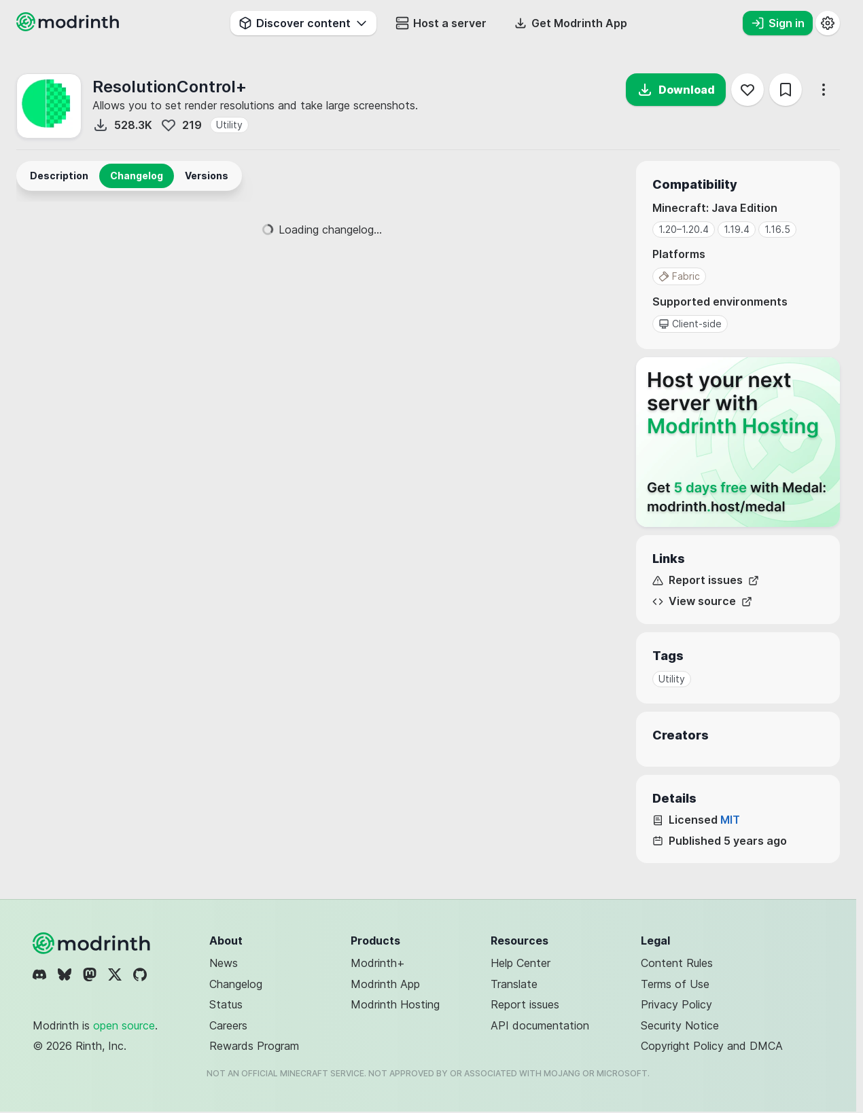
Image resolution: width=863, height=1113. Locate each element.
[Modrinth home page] (69, 27)
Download (676, 89)
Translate (514, 984)
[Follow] (747, 89)
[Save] (785, 89)
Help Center (520, 963)
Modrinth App (385, 984)
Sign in (778, 23)
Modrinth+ (378, 963)
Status (226, 1004)
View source (702, 601)
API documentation (540, 1025)
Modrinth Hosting (395, 1004)
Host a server (441, 23)
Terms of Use (675, 984)
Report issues (705, 580)
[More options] (823, 89)
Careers (228, 1025)
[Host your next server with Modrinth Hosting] (738, 442)
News (223, 963)
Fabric (679, 276)
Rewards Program (254, 1046)
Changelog (235, 984)
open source (124, 1025)
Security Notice (680, 1025)
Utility (229, 124)
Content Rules (677, 963)
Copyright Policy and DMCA (712, 1046)
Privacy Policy (676, 1004)
